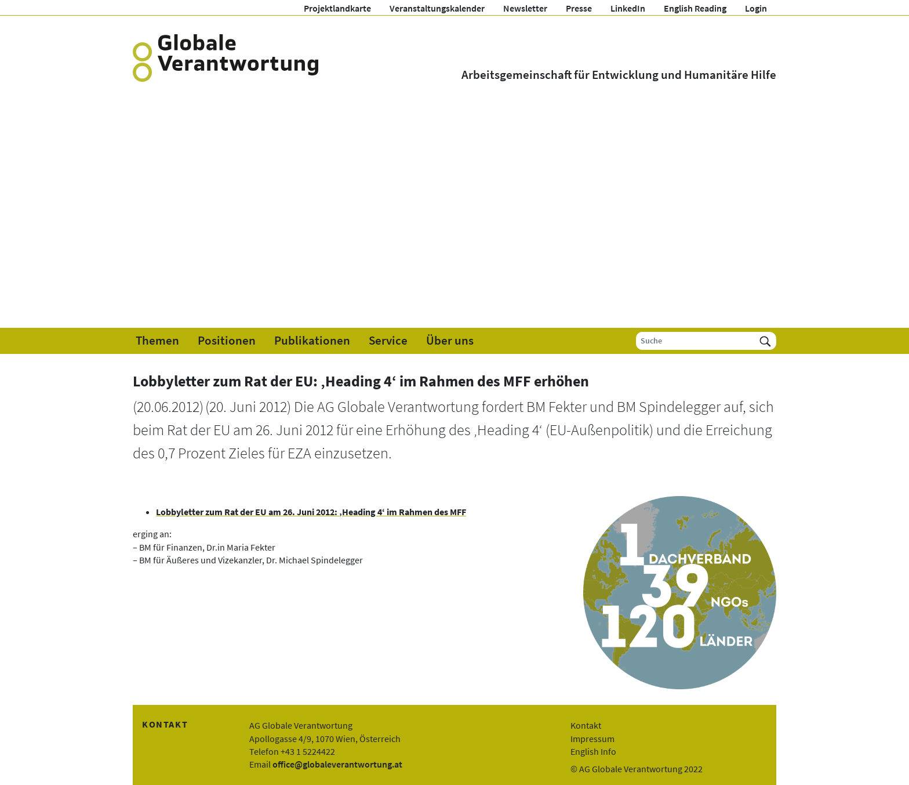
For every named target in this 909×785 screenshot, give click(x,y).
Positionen (227, 340)
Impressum (592, 738)
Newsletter (525, 8)
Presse (579, 8)
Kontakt (585, 725)
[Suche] (695, 341)
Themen (157, 340)
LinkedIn (627, 8)
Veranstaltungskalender (437, 8)
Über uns (450, 340)
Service (388, 340)
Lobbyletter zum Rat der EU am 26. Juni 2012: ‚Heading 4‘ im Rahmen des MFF (311, 512)
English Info (593, 751)
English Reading (695, 8)
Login (756, 8)
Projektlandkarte (337, 8)
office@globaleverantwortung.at (337, 764)
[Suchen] (765, 341)
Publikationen (312, 340)
